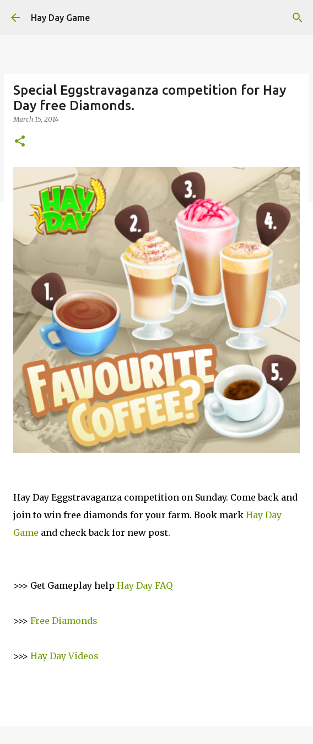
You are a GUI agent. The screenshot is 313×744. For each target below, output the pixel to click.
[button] (19, 141)
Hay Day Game (60, 18)
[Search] (297, 17)
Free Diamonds (64, 620)
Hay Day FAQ (144, 585)
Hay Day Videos (64, 655)
